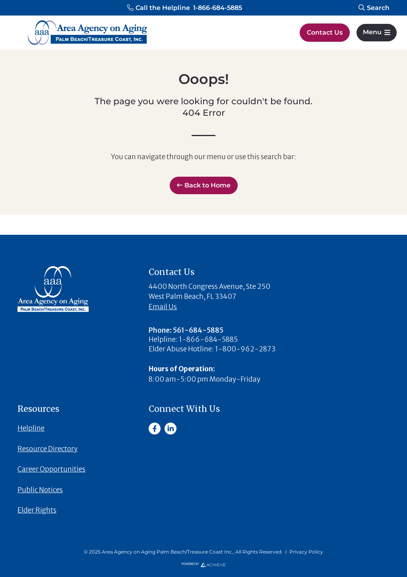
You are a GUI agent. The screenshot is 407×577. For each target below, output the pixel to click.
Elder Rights (36, 510)
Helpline (31, 428)
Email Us (163, 306)
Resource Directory (47, 448)
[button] (184, 8)
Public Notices (40, 489)
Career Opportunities (51, 469)
